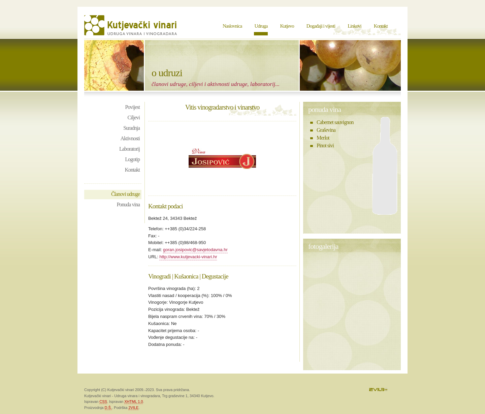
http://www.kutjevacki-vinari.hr (188, 256)
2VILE (133, 408)
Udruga (260, 26)
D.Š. (108, 408)
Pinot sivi (325, 145)
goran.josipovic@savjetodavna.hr (195, 249)
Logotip (132, 159)
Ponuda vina (128, 204)
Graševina (326, 130)
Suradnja (131, 128)
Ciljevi (133, 117)
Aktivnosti (130, 138)
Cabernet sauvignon (335, 122)
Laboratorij (129, 149)
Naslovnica (232, 26)
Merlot (323, 138)
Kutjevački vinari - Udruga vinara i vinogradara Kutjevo (131, 25)
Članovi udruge (125, 194)
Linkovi (354, 26)
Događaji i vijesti (320, 26)
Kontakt (381, 26)
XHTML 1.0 (133, 402)
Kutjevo (287, 26)
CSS (103, 402)
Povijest (132, 107)
